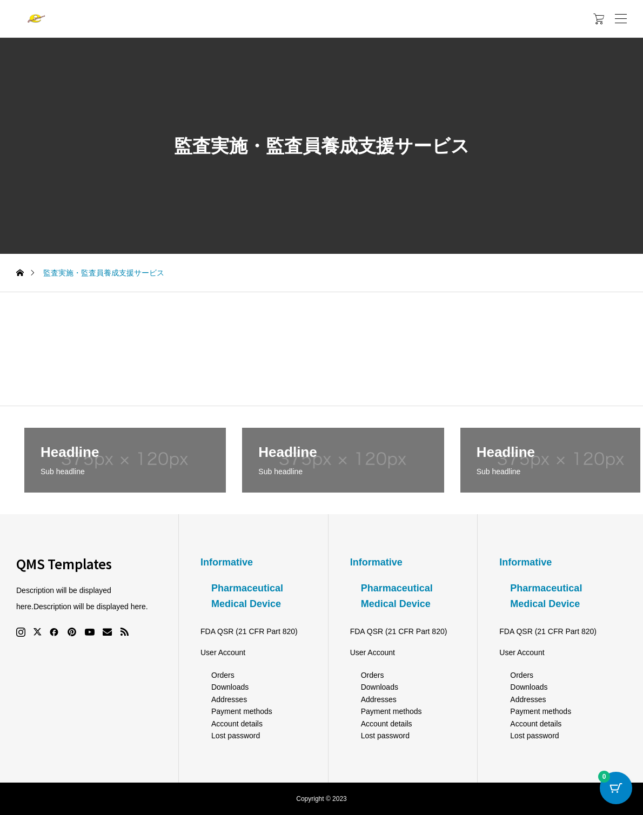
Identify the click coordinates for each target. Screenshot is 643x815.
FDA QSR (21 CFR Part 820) (249, 631)
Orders (223, 675)
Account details (237, 723)
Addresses (229, 699)
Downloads (230, 687)
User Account (222, 652)
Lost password (235, 735)
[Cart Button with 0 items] (616, 788)
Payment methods (241, 711)
